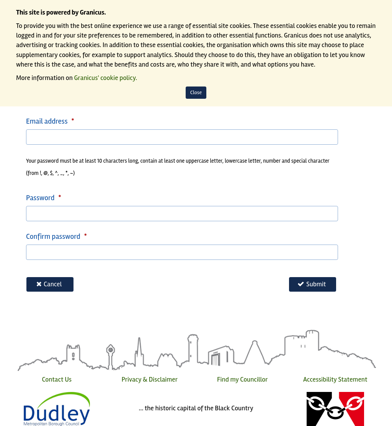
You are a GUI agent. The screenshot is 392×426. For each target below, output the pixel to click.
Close (196, 92)
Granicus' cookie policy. (105, 78)
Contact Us (57, 379)
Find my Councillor (242, 379)
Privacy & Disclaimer (149, 379)
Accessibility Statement (335, 379)
